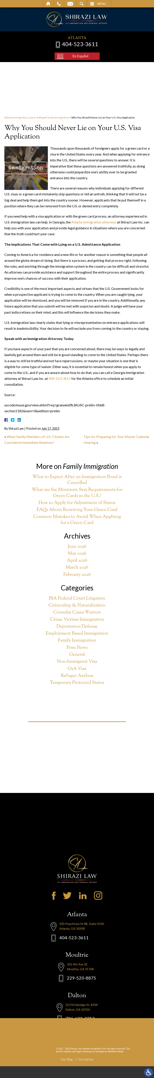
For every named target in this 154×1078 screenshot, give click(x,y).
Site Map (66, 1059)
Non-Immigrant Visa (77, 662)
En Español (80, 56)
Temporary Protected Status (77, 683)
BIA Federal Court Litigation (77, 599)
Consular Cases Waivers (77, 612)
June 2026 (77, 547)
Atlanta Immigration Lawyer (20, 117)
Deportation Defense (77, 627)
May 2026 (77, 554)
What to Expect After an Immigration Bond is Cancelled (77, 480)
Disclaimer (86, 1059)
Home (48, 3)
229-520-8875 (81, 1007)
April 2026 (77, 561)
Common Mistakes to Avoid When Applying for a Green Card (77, 520)
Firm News (77, 648)
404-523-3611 (80, 44)
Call (59, 3)
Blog (41, 117)
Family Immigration (57, 117)
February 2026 (77, 575)
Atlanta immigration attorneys (93, 222)
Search (82, 3)
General (77, 655)
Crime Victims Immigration (77, 620)
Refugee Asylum (77, 676)
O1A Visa (77, 669)
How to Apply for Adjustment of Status (77, 503)
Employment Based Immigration (77, 634)
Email (70, 3)
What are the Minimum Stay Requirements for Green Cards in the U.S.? (77, 493)
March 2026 (77, 568)
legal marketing (83, 1051)
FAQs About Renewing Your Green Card (77, 510)
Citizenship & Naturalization (77, 605)
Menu (101, 3)
